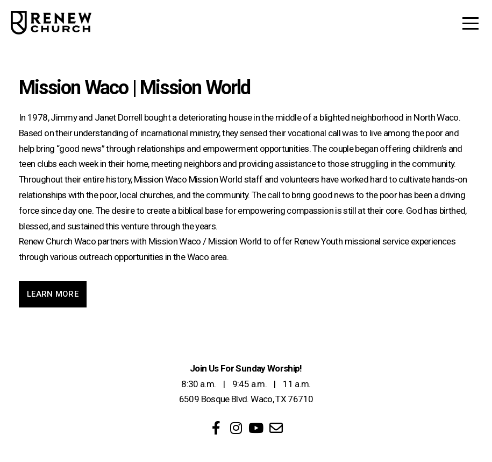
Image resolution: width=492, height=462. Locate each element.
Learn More (53, 294)
